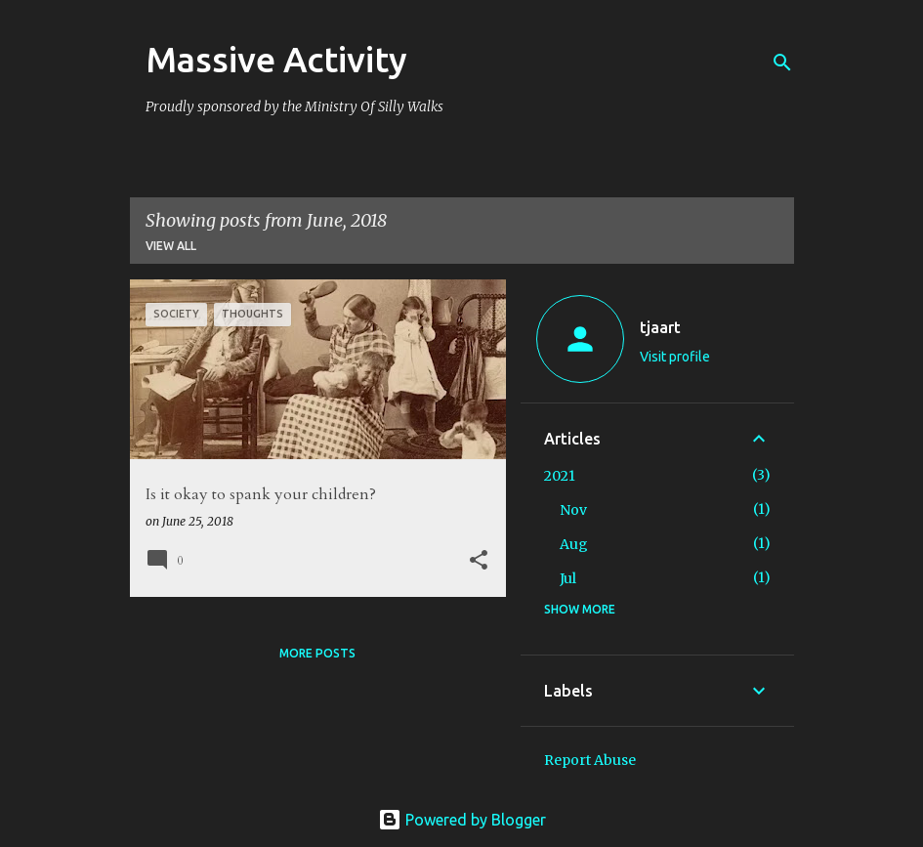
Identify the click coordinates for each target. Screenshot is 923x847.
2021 (559, 476)
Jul (568, 578)
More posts (317, 653)
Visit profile (675, 356)
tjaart (660, 327)
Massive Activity (276, 59)
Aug (574, 544)
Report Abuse (590, 760)
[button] (478, 560)
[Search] (782, 62)
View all (171, 245)
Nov (573, 510)
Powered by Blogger (462, 819)
